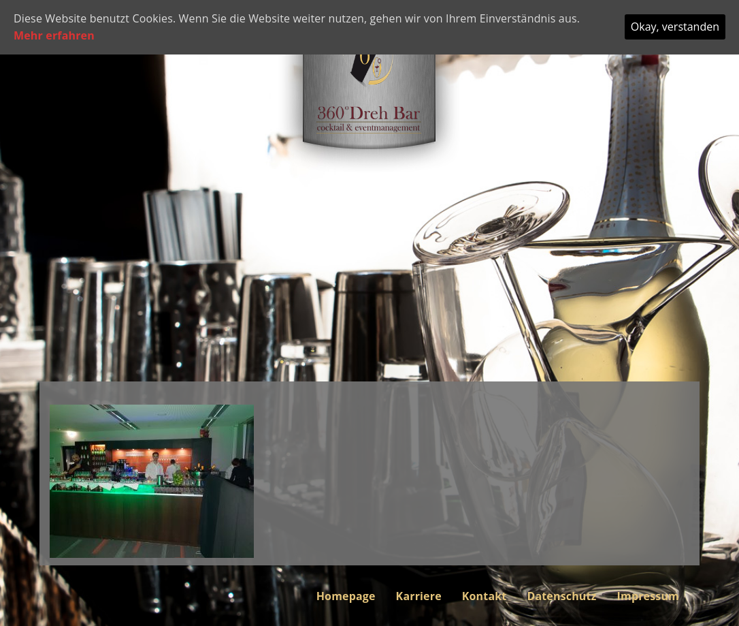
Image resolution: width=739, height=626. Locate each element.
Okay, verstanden (675, 26)
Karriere (419, 596)
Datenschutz (561, 596)
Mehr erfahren (54, 35)
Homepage (346, 596)
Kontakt (484, 596)
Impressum (648, 596)
